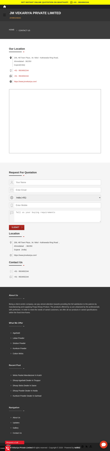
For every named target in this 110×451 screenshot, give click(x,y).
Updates (16, 423)
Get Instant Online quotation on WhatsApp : (55, 2)
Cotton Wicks (18, 354)
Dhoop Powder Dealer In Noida (25, 391)
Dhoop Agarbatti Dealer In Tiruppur (26, 380)
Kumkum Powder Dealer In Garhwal (27, 396)
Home (11, 30)
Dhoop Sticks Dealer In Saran (24, 386)
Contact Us (17, 433)
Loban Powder (18, 338)
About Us (16, 418)
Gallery (15, 428)
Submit (15, 227)
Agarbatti (16, 333)
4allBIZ (77, 448)
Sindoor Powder (19, 343)
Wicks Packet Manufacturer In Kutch (27, 375)
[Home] (5, 7)
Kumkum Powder (19, 348)
